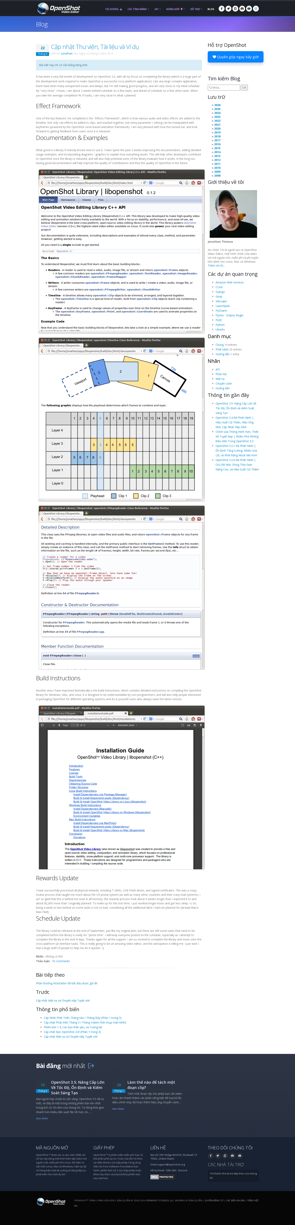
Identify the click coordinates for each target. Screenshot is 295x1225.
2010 (217, 168)
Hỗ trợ (195, 9)
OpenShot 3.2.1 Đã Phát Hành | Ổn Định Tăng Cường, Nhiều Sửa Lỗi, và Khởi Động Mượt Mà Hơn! (236, 450)
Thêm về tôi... (216, 265)
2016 (217, 144)
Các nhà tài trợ (226, 1164)
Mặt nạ (220, 379)
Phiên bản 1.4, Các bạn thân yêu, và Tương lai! (73, 1027)
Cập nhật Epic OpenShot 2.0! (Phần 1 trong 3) (72, 1032)
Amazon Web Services (230, 282)
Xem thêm (42, 1118)
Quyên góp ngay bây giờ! (236, 56)
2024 (217, 113)
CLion (219, 287)
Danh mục (219, 336)
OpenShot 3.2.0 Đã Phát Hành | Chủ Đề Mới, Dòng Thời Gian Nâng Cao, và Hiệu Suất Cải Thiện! (237, 464)
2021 (217, 124)
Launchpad (222, 306)
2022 (217, 120)
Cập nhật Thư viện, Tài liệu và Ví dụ (95, 47)
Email (161, 1170)
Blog (211, 9)
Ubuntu (220, 329)
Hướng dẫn (223, 354)
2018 (217, 136)
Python (220, 325)
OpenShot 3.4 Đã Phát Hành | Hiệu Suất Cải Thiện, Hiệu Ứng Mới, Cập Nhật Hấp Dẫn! (235, 422)
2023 (217, 117)
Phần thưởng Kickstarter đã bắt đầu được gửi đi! (66, 983)
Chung (220, 345)
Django (220, 292)
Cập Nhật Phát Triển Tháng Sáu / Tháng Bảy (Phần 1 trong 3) (82, 1018)
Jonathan (67, 53)
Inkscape (221, 301)
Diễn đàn (171, 1170)
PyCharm (221, 310)
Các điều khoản (235, 1200)
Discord (182, 1170)
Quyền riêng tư (214, 1200)
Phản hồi (221, 374)
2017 (217, 140)
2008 (217, 175)
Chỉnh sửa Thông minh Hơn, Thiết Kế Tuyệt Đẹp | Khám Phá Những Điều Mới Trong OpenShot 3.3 (237, 436)
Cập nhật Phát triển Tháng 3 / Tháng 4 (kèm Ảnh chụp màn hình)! (85, 1022)
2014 (217, 152)
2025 (217, 109)
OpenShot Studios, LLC (160, 1200)
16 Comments (61, 961)
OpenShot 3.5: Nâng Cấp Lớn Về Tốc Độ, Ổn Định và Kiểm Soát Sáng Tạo (236, 408)
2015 (217, 148)
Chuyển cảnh (224, 383)
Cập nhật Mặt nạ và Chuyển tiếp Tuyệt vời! (63, 1000)
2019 (217, 132)
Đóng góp (174, 9)
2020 (217, 128)
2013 (217, 156)
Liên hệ (158, 1148)
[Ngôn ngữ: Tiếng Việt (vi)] (256, 9)
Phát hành (222, 349)
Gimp (219, 296)
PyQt (219, 320)
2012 (217, 160)
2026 (217, 105)
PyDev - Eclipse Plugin (229, 315)
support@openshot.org (171, 1164)
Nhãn (214, 361)
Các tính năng (137, 9)
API (156, 9)
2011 (217, 164)
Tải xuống (113, 9)
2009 (217, 171)
